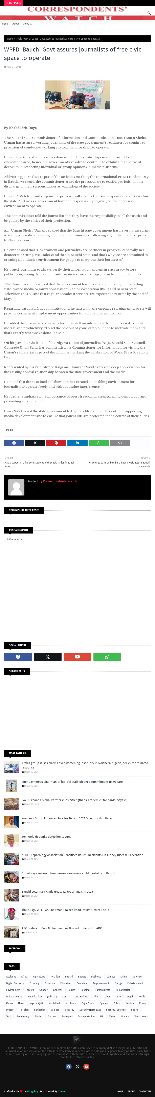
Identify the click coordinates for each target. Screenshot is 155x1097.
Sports (134, 1009)
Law (119, 996)
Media (19, 38)
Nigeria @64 (36, 1003)
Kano (65, 996)
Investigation (34, 996)
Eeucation (82, 983)
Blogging (32, 1091)
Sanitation (39, 1009)
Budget (82, 976)
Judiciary (52, 996)
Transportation (86, 1016)
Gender (43, 990)
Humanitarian (123, 990)
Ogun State (88, 1003)
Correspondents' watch (59, 481)
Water (112, 1016)
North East (54, 1003)
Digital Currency (15, 983)
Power (142, 1003)
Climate (111, 976)
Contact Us (145, 1091)
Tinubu (38, 1016)
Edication (50, 983)
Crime (123, 976)
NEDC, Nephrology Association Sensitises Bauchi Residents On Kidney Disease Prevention (82, 855)
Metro (9, 1003)
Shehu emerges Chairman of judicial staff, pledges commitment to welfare (72, 782)
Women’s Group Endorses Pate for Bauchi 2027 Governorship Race (67, 818)
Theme (62, 1091)
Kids (96, 996)
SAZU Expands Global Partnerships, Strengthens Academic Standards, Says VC (74, 800)
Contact (27, 23)
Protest (10, 1009)
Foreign (30, 990)
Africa (24, 976)
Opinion (103, 1003)
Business (96, 976)
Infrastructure (14, 996)
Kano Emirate (80, 996)
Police (116, 1003)
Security (69, 1009)
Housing (85, 990)
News (21, 1003)
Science (55, 1009)
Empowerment (101, 983)
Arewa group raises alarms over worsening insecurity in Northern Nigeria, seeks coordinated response (85, 765)
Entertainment (135, 983)
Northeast (70, 1003)
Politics (130, 1003)
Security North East (90, 1009)
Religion (24, 1009)
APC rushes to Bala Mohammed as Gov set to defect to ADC (62, 928)
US (101, 1016)
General (57, 990)
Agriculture (39, 976)
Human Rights (102, 990)
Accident (11, 976)
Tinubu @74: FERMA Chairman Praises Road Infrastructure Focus (65, 910)
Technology (23, 1016)
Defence (137, 976)
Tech (8, 1016)
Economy (34, 983)
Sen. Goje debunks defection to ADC (46, 836)
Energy (118, 983)
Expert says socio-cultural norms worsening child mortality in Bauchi (68, 873)
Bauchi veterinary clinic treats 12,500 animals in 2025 (57, 891)
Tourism (52, 1016)
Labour (108, 996)
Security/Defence (116, 1009)
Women (125, 1016)
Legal (130, 996)
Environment (13, 990)
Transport (67, 1016)
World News (141, 1016)
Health (71, 990)
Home (5, 23)
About (16, 23)
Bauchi (69, 976)
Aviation (55, 976)
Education (65, 983)
